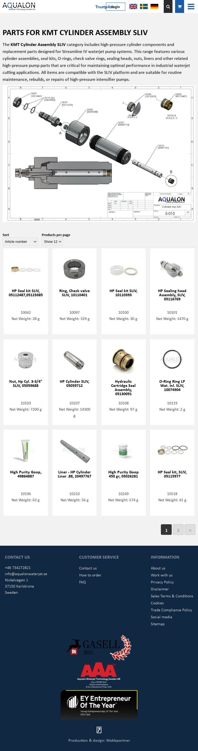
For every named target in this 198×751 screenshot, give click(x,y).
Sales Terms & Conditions (172, 596)
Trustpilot (104, 6)
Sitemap (157, 624)
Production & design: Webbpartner (99, 740)
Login (115, 6)
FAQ (82, 582)
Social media (161, 617)
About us (158, 568)
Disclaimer (160, 589)
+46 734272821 (18, 567)
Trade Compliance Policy (171, 610)
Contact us (88, 568)
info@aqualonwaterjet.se (26, 573)
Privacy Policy (162, 582)
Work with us (161, 575)
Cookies (157, 603)
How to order (90, 575)
